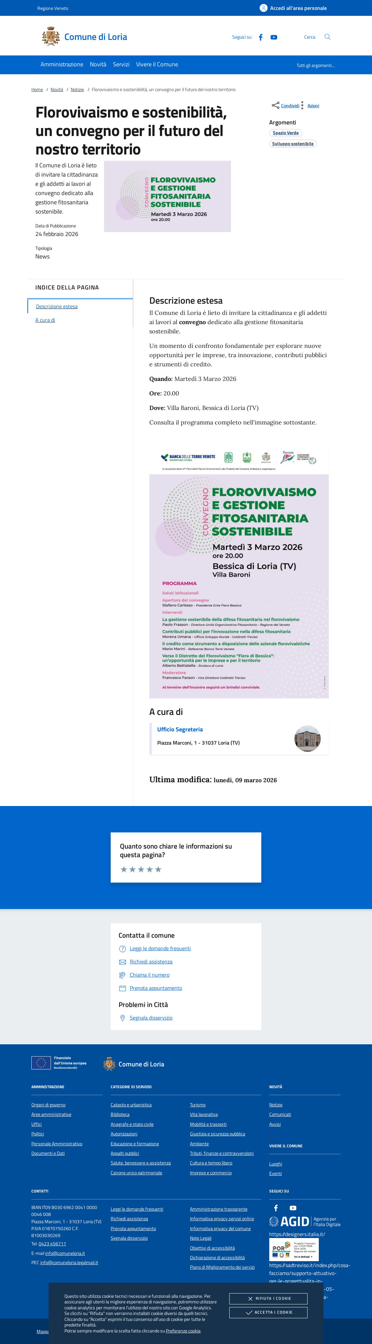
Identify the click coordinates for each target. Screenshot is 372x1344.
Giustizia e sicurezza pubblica (217, 1133)
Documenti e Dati (48, 1153)
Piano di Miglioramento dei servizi (222, 1267)
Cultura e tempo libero (211, 1162)
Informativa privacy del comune (220, 1228)
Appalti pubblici (125, 1153)
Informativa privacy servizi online (222, 1218)
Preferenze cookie (183, 1330)
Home (37, 89)
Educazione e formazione (135, 1143)
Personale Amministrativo (56, 1143)
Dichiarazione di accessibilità (217, 1257)
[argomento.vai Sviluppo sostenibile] (293, 143)
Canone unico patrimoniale (136, 1172)
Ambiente (199, 1143)
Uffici (36, 1124)
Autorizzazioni (124, 1133)
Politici (37, 1133)
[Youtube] (271, 36)
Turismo (197, 1104)
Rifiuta (268, 1299)
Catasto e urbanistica (131, 1104)
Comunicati (280, 1114)
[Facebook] (258, 36)
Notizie (77, 89)
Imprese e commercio (211, 1172)
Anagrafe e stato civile (132, 1124)
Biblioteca (120, 1114)
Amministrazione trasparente (218, 1209)
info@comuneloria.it (65, 1253)
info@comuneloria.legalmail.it (69, 1262)
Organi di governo (48, 1104)
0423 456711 (52, 1243)
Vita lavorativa (204, 1114)
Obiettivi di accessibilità (212, 1248)
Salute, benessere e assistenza (141, 1162)
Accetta (268, 1312)
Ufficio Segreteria (180, 729)
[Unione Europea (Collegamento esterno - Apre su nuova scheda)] (60, 1064)
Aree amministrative (51, 1114)
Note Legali (200, 1238)
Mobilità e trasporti (208, 1124)
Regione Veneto (52, 8)
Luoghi (275, 1163)
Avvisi (275, 1124)
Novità (57, 89)
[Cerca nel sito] (327, 37)
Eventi (275, 1173)
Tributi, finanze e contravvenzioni (222, 1153)
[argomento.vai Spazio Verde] (286, 132)
